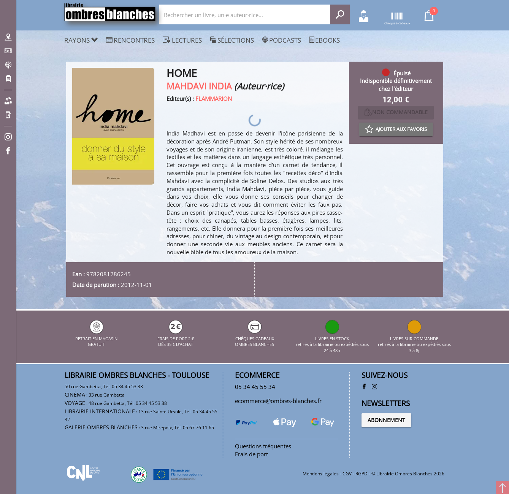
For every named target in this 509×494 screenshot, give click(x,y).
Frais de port (251, 454)
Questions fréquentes (263, 446)
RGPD (361, 473)
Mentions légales (321, 473)
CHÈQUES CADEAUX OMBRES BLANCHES (254, 338)
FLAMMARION (213, 98)
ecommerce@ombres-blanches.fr (278, 401)
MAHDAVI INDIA (199, 86)
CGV (347, 473)
